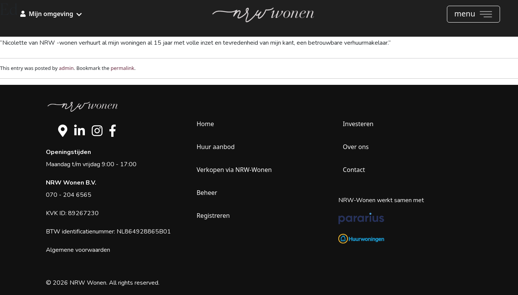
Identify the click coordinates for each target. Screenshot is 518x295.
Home (205, 124)
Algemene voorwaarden (78, 250)
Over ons (356, 147)
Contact (354, 169)
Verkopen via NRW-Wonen (234, 169)
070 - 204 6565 (68, 195)
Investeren (358, 124)
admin (66, 68)
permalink (122, 68)
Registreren (213, 215)
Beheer (206, 192)
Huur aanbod (215, 147)
